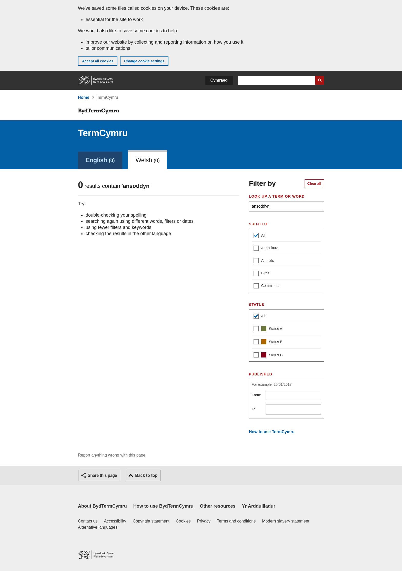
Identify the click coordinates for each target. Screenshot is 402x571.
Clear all (314, 183)
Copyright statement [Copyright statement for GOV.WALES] (151, 521)
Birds (261, 274)
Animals (264, 261)
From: (256, 395)
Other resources (217, 506)
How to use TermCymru (272, 432)
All (259, 236)
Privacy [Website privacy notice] (203, 521)
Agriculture (266, 248)
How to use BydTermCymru (163, 506)
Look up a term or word (277, 196)
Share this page (102, 475)
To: (254, 409)
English (100, 160)
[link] (100, 159)
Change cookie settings (144, 61)
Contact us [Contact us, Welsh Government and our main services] (87, 521)
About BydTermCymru (102, 506)
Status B (268, 342)
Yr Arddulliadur (258, 506)
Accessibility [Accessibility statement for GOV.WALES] (115, 521)
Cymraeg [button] (219, 80)
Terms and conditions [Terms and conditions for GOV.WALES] (236, 521)
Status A (268, 329)
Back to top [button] (146, 475)
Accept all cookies (97, 61)
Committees (267, 286)
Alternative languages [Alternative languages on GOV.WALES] (97, 527)
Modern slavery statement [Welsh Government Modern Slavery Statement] (285, 521)
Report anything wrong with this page (111, 455)
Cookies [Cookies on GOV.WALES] (183, 521)
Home (83, 97)
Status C (268, 355)
